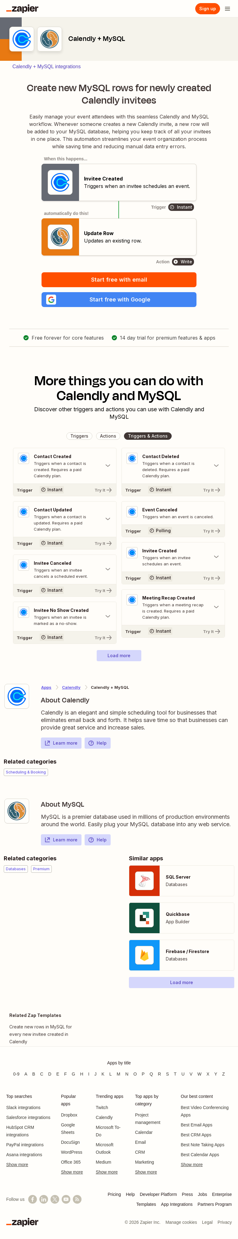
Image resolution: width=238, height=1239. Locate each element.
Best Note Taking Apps (202, 1144)
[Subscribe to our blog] (77, 1199)
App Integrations (177, 1204)
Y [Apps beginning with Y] (215, 1074)
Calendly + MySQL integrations (46, 66)
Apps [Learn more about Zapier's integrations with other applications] (46, 687)
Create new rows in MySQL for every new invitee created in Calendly (40, 1034)
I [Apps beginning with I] (89, 1074)
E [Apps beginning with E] (57, 1074)
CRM (140, 1152)
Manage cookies (181, 1222)
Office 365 (71, 1162)
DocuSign (70, 1142)
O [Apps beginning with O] (135, 1074)
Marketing (144, 1162)
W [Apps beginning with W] (199, 1074)
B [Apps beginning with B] (33, 1074)
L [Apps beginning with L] (110, 1074)
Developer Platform (158, 1194)
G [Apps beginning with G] (73, 1074)
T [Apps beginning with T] (175, 1074)
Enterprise (222, 1194)
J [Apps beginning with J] (95, 1074)
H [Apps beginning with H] (81, 1074)
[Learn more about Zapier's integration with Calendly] (16, 696)
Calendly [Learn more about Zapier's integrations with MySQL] (71, 687)
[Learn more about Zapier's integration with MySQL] (16, 811)
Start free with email (119, 279)
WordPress (71, 1152)
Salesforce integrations (28, 1117)
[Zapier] (22, 8)
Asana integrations (24, 1154)
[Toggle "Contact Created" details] (64, 466)
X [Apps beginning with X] (207, 1074)
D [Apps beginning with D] (49, 1074)
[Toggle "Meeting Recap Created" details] (173, 607)
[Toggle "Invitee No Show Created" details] (64, 616)
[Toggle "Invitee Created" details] (173, 557)
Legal (207, 1222)
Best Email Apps (196, 1124)
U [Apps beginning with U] (183, 1074)
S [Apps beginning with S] (167, 1074)
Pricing (114, 1194)
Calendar (144, 1132)
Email (140, 1142)
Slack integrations (23, 1107)
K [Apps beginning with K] (102, 1074)
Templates (146, 1204)
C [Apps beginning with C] (41, 1074)
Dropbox (69, 1114)
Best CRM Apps (196, 1134)
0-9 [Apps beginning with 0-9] (16, 1074)
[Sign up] (207, 8)
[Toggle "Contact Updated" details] (64, 519)
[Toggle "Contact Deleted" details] (173, 466)
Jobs (202, 1194)
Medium (103, 1162)
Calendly (104, 1117)
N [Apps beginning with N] (126, 1074)
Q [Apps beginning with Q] (151, 1074)
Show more (17, 1164)
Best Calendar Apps (200, 1154)
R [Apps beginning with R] (159, 1074)
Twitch (102, 1107)
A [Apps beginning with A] (25, 1074)
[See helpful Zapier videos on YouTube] (66, 1199)
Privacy (225, 1222)
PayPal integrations (25, 1144)
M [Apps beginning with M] (119, 1074)
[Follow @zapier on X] (55, 1199)
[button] (119, 299)
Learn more (60, 743)
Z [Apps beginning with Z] (223, 1074)
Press (187, 1194)
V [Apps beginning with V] (191, 1074)
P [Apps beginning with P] (143, 1074)
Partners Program (215, 1204)
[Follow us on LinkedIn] (43, 1199)
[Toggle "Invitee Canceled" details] (64, 569)
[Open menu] (227, 8)
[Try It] (64, 490)
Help (97, 743)
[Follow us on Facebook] (32, 1199)
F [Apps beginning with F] (65, 1074)
